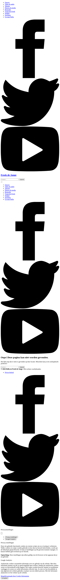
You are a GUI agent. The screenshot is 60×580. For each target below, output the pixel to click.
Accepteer (5, 578)
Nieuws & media (10, 8)
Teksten (7, 6)
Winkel (7, 13)
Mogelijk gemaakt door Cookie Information (15, 576)
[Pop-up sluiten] (1, 533)
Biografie (8, 10)
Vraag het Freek (10, 11)
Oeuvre (7, 2)
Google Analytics (11, 539)
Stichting (8, 15)
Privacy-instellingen (11, 537)
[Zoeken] (22, 179)
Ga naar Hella (9, 17)
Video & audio (9, 4)
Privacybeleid (9, 372)
